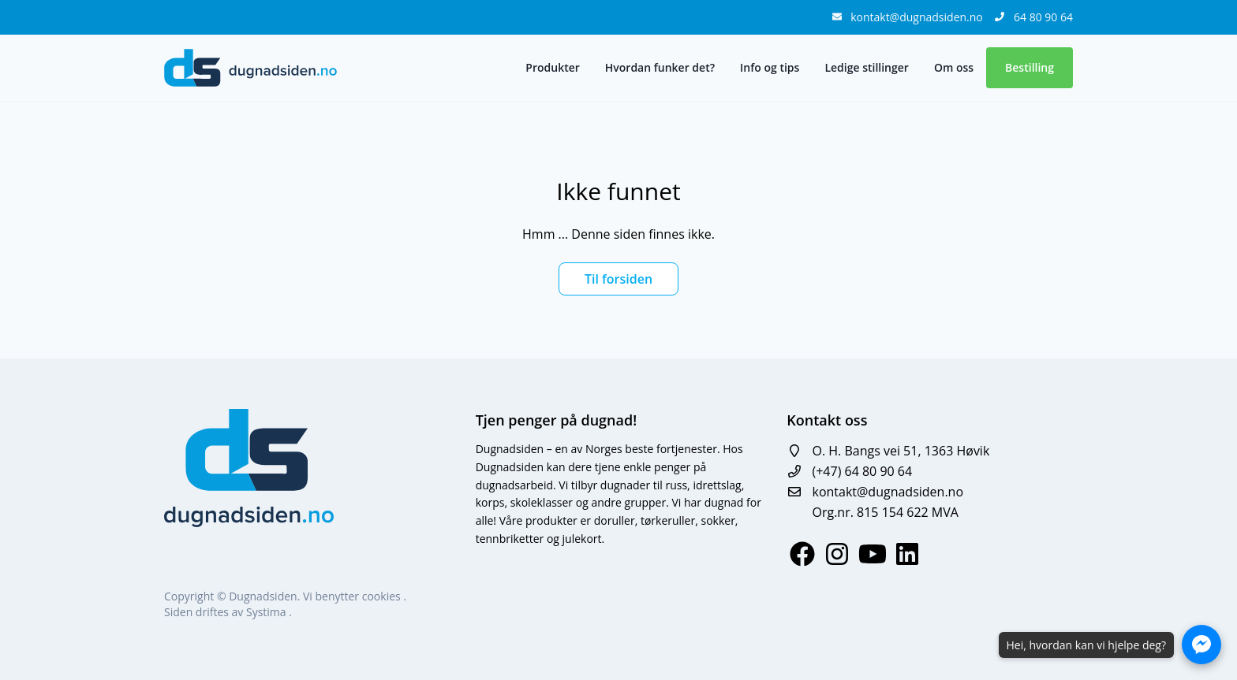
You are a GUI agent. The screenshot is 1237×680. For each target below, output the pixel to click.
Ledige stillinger (866, 67)
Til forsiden (618, 279)
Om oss (954, 67)
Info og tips (769, 67)
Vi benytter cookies (353, 596)
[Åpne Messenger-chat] (1201, 644)
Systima (267, 611)
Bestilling (1029, 67)
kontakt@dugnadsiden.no (917, 16)
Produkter (552, 67)
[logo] (250, 68)
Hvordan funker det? (660, 67)
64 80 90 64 (1043, 16)
